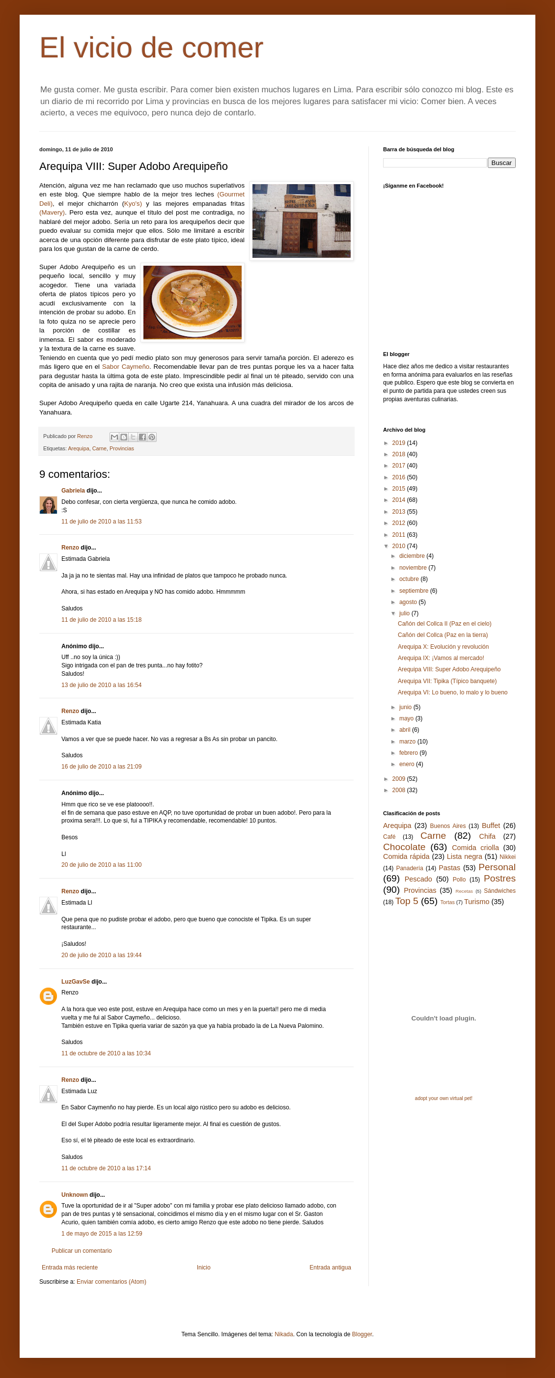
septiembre (414, 590)
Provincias (122, 448)
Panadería (409, 868)
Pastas (449, 868)
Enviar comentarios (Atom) (111, 1281)
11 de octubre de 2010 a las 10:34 (106, 1053)
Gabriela (73, 490)
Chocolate (404, 847)
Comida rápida (406, 856)
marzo (408, 741)
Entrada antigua (330, 1267)
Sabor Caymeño (125, 366)
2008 (399, 790)
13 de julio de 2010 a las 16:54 (101, 685)
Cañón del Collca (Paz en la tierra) (443, 635)
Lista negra (464, 856)
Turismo (476, 902)
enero (407, 764)
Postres (500, 878)
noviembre (413, 567)
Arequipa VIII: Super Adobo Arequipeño (449, 669)
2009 (399, 778)
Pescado (418, 879)
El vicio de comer (151, 47)
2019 (399, 443)
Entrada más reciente (70, 1267)
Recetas (464, 891)
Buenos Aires (448, 826)
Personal (497, 867)
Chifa (487, 836)
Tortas (447, 902)
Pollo (459, 879)
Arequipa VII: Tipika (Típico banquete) (447, 681)
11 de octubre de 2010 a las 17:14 (106, 1168)
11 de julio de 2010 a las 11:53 (101, 521)
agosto (408, 602)
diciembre (412, 555)
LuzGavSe (75, 981)
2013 (399, 511)
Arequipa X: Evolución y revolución (443, 646)
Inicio (204, 1267)
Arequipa (78, 448)
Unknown (74, 1194)
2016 (399, 477)
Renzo (70, 547)
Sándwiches (500, 890)
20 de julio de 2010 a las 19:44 (101, 955)
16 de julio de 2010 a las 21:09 (101, 766)
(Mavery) (52, 212)
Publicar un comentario (82, 1250)
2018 (399, 454)
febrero (409, 752)
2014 (399, 499)
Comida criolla (475, 848)
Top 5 (406, 901)
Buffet (491, 825)
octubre (409, 579)
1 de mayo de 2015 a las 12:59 (101, 1233)
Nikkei (508, 857)
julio (405, 613)
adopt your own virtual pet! (443, 1098)
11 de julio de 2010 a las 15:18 (101, 619)
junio (406, 707)
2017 (399, 465)
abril (405, 729)
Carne (99, 448)
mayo (407, 718)
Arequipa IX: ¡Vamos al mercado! (441, 658)
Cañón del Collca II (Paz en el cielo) (445, 623)
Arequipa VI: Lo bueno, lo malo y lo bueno (453, 692)
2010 (399, 546)
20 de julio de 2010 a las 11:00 (101, 864)
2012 (399, 523)
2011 (399, 534)
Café (389, 836)
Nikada (284, 1334)
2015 (399, 488)
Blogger (362, 1334)
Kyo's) (133, 203)
